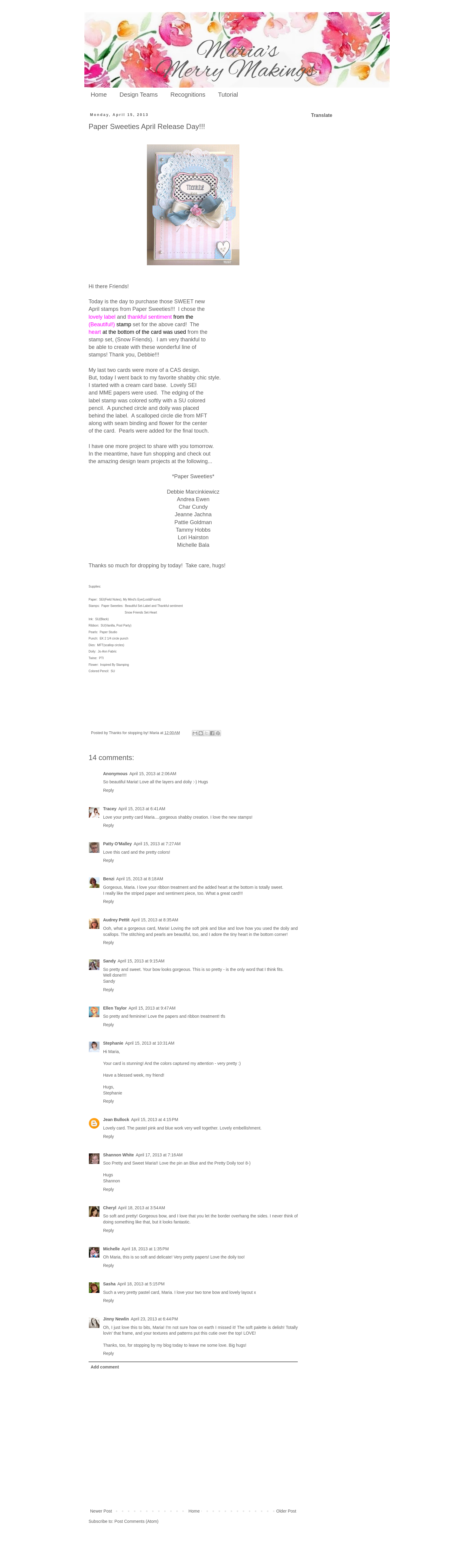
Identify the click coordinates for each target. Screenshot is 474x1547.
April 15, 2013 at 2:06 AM (152, 773)
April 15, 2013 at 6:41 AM (141, 808)
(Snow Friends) (133, 340)
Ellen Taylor (115, 1008)
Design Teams (138, 94)
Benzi (108, 878)
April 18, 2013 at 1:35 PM (145, 1248)
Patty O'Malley (117, 843)
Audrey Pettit (116, 919)
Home (99, 94)
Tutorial (228, 94)
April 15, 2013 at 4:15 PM (154, 1119)
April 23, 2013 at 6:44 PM (154, 1319)
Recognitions (188, 94)
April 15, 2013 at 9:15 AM (141, 961)
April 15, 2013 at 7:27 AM (157, 843)
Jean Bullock (116, 1119)
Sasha (109, 1283)
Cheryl (109, 1207)
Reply (108, 790)
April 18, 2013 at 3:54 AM (141, 1207)
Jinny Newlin (116, 1319)
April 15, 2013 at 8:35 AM (154, 919)
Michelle (111, 1248)
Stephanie (113, 1043)
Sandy (109, 961)
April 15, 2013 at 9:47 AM (151, 1008)
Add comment (105, 1367)
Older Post (286, 1511)
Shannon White (118, 1154)
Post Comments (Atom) (136, 1521)
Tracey (109, 808)
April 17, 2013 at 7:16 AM (159, 1154)
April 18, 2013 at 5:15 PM (140, 1283)
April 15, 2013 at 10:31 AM (149, 1043)
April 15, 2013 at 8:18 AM (139, 878)
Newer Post (101, 1511)
